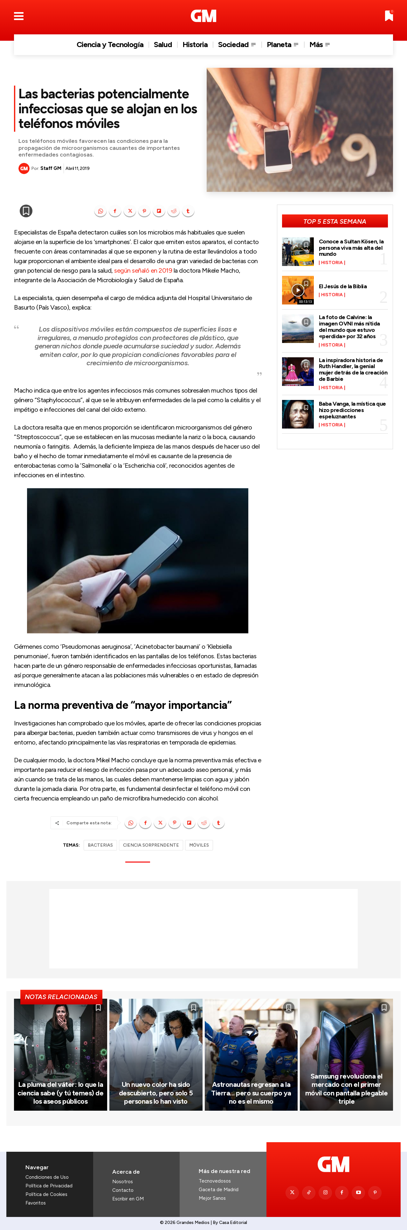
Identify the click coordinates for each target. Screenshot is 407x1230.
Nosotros (122, 1182)
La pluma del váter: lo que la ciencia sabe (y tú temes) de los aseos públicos (60, 1093)
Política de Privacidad (48, 1186)
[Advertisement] (203, 928)
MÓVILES (199, 845)
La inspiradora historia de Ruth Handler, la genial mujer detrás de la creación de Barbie (353, 369)
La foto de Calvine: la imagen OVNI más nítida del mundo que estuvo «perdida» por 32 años (349, 326)
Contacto (123, 1190)
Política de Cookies (46, 1194)
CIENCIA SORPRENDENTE (151, 845)
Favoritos (35, 1203)
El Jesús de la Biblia (343, 286)
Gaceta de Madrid (218, 1189)
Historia (332, 263)
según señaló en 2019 (143, 270)
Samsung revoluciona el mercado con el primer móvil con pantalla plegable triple (346, 1089)
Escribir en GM (128, 1199)
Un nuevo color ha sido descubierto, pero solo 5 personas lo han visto (156, 1093)
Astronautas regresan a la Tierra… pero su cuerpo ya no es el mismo (251, 1093)
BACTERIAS (100, 845)
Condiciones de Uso (47, 1177)
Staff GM (50, 168)
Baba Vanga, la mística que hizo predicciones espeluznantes (352, 410)
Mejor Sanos (212, 1198)
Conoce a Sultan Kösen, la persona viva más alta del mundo (351, 248)
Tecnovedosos (215, 1181)
